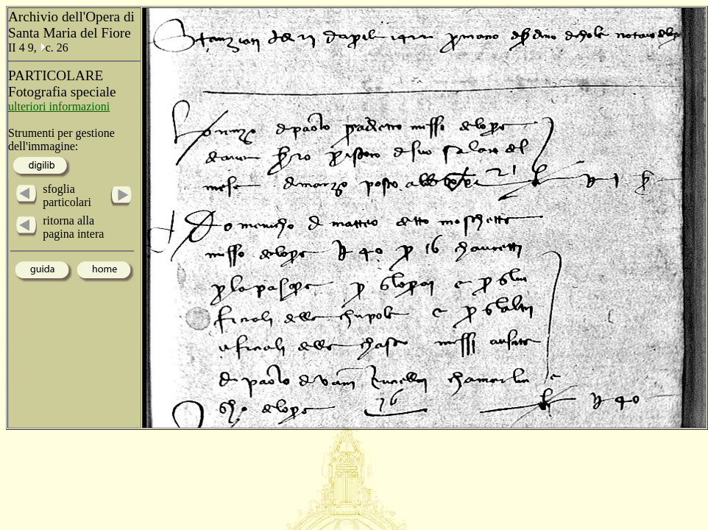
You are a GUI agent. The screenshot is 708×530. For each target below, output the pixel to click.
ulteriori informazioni (59, 106)
